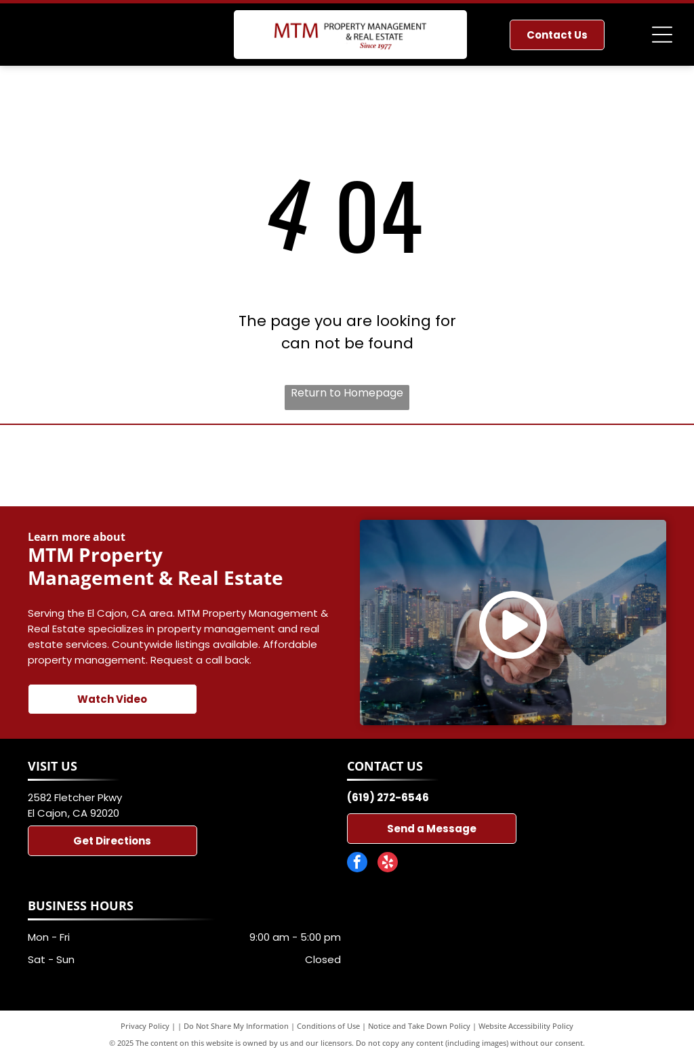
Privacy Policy (145, 1026)
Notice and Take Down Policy (419, 1026)
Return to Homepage (347, 393)
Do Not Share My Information (236, 1026)
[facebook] (357, 864)
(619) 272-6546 (388, 797)
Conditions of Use (328, 1026)
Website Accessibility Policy (525, 1026)
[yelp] (387, 864)
